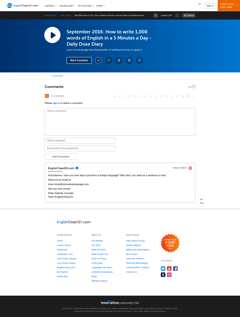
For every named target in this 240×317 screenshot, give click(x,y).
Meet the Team (99, 249)
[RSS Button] (47, 96)
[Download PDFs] (129, 60)
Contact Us (131, 272)
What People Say (100, 254)
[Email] (80, 148)
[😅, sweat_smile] (151, 96)
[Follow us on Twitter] (163, 268)
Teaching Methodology (137, 263)
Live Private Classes (66, 258)
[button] (199, 5)
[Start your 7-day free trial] (170, 243)
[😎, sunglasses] (135, 96)
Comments (57, 76)
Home (60, 241)
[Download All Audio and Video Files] (139, 60)
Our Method (97, 241)
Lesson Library (50, 15)
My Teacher (84, 6)
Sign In (210, 5)
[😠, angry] (140, 96)
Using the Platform (135, 258)
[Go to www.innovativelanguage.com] (120, 302)
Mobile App (62, 276)
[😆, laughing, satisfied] (145, 96)
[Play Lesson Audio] (52, 35)
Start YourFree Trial (229, 6)
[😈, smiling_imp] (182, 96)
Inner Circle (65, 15)
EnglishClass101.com (139, 308)
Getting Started (133, 245)
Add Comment (60, 156)
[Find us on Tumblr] (163, 274)
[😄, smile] (114, 96)
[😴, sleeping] (171, 96)
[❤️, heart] (187, 96)
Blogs (94, 276)
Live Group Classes (66, 263)
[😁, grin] (124, 96)
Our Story (96, 245)
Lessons (49, 6)
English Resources (66, 267)
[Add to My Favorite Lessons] (108, 60)
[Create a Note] (119, 60)
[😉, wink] (156, 96)
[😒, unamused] (130, 96)
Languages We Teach (102, 267)
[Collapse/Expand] (120, 87)
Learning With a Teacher (138, 267)
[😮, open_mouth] (177, 96)
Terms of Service (151, 311)
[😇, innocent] (166, 96)
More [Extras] (99, 6)
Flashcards (62, 249)
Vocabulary (66, 6)
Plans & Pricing (99, 258)
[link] (156, 15)
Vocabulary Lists (65, 254)
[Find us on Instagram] (169, 274)
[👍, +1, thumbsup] (192, 96)
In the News (97, 263)
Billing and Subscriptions (138, 249)
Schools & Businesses (102, 272)
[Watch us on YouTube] (169, 268)
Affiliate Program (99, 281)
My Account (131, 254)
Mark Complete (79, 60)
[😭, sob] (161, 96)
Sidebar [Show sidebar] (190, 15)
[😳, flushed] (119, 96)
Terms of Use (171, 308)
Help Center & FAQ (135, 241)
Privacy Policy (156, 308)
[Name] (80, 140)
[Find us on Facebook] (175, 268)
